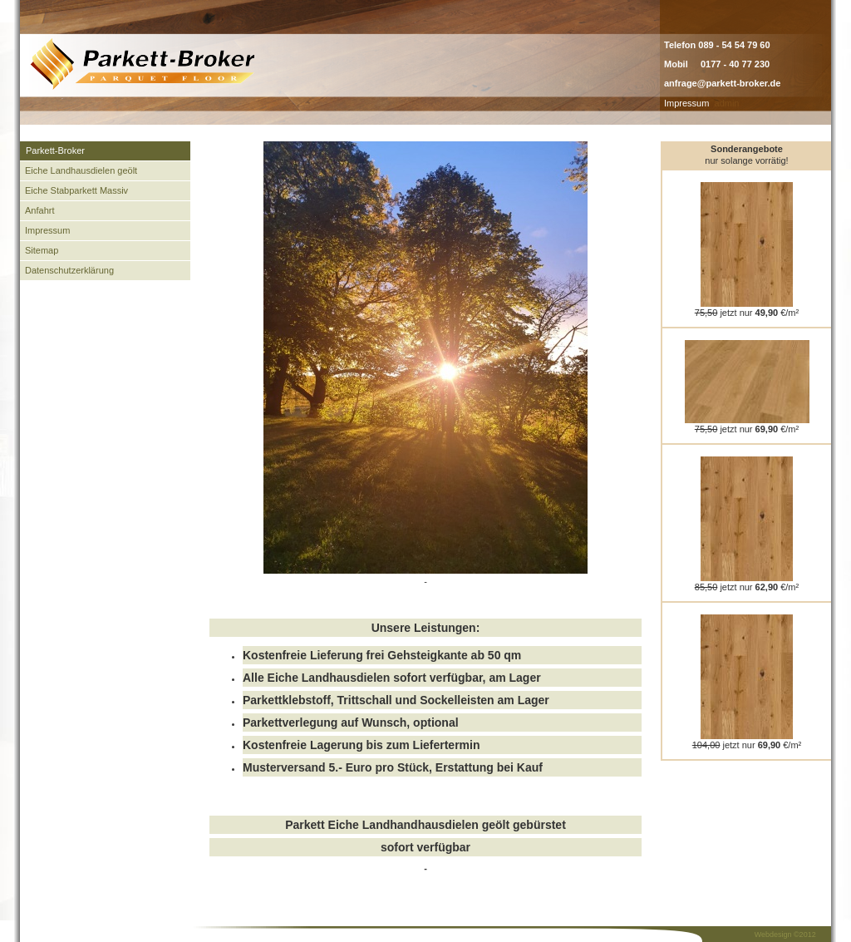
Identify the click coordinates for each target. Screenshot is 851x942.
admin (727, 103)
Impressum (686, 103)
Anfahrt (39, 210)
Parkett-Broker (55, 150)
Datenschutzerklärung (69, 270)
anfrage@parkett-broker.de (722, 83)
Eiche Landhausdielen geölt (81, 170)
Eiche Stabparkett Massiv (76, 190)
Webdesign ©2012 (785, 934)
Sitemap (41, 250)
